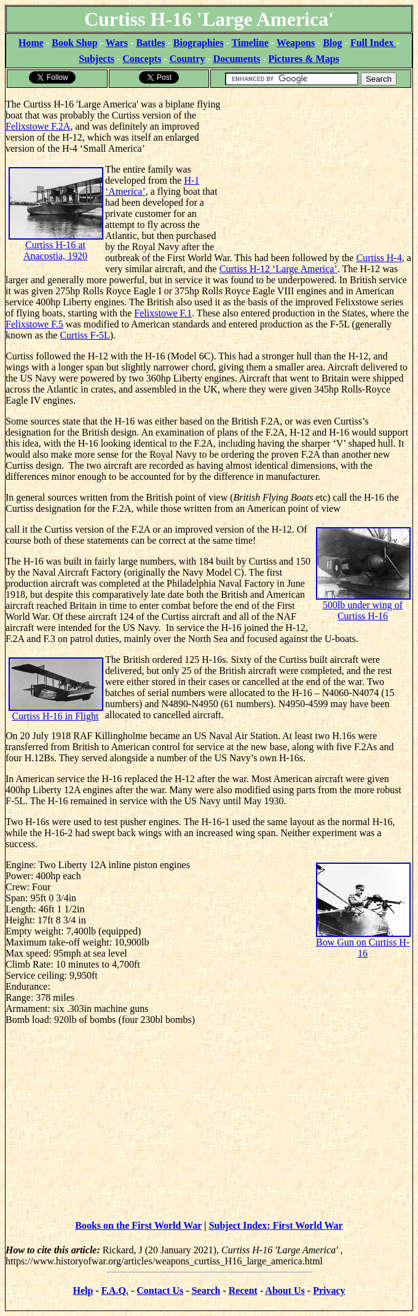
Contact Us (159, 1290)
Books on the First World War (138, 1225)
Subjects (96, 58)
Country (187, 58)
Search (206, 1290)
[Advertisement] (319, 166)
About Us (284, 1290)
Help (83, 1290)
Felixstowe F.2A (38, 126)
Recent (243, 1290)
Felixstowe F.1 (163, 313)
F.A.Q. (114, 1290)
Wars (117, 42)
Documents (236, 58)
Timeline (250, 42)
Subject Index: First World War (276, 1225)
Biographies (198, 42)
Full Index (373, 42)
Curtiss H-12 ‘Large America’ (278, 269)
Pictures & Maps (304, 58)
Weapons (296, 42)
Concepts (141, 58)
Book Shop (74, 42)
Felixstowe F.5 (34, 324)
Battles (150, 42)
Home (31, 42)
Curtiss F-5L (84, 335)
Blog (332, 42)
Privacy (329, 1290)
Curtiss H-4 (378, 258)
